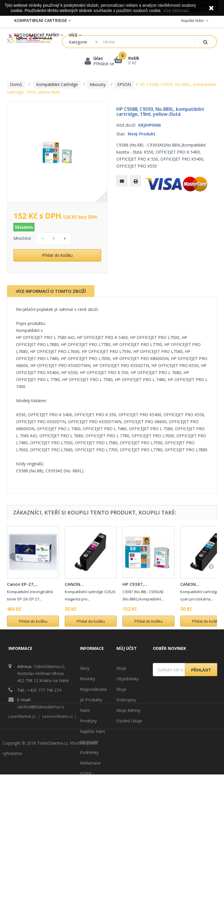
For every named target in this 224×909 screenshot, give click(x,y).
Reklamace (90, 763)
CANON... (74, 584)
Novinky (87, 678)
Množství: (22, 238)
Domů (16, 84)
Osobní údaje (129, 721)
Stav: (120, 134)
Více (75, 35)
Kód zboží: (126, 125)
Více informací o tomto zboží (51, 291)
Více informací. (176, 10)
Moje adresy (128, 710)
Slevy (85, 668)
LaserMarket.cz (22, 850)
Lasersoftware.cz (57, 850)
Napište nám (92, 731)
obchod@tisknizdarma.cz (40, 707)
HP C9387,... (135, 584)
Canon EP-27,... (22, 584)
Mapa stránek (93, 815)
